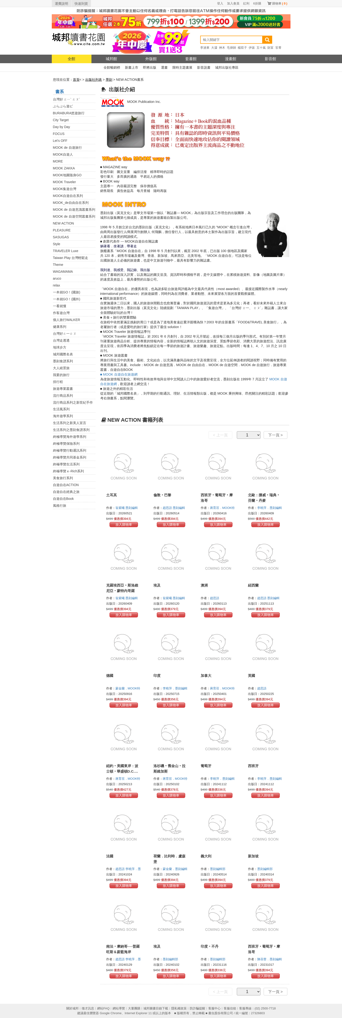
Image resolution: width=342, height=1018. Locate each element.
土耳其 (111, 495)
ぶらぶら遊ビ (63, 106)
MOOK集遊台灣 (64, 189)
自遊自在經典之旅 (66, 492)
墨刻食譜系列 (63, 361)
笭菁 (278, 47)
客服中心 (214, 1008)
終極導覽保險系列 (66, 443)
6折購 (257, 3)
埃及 (157, 585)
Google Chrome (111, 1013)
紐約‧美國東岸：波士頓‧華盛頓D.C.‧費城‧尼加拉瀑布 (122, 771)
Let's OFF (60, 141)
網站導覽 (119, 1008)
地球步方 (59, 347)
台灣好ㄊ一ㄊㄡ (64, 333)
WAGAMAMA (63, 271)
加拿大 (206, 676)
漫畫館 (230, 59)
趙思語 (168, 508)
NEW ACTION (63, 223)
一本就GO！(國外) (66, 299)
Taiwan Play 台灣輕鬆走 (70, 258)
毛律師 (231, 47)
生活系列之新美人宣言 (69, 423)
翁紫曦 (120, 508)
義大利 (206, 856)
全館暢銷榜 (112, 67)
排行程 (58, 382)
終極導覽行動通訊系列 (69, 450)
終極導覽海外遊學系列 (69, 437)
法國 (109, 856)
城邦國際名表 (63, 354)
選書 (164, 67)
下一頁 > (275, 435)
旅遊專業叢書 (63, 389)
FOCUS (59, 134)
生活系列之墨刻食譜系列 (71, 430)
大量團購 (134, 1008)
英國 (251, 676)
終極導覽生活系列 (66, 464)
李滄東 (204, 47)
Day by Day (61, 127)
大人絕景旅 (61, 368)
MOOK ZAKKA (64, 168)
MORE (58, 161)
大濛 (214, 47)
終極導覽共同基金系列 (69, 457)
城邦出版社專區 (226, 67)
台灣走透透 (61, 340)
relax (56, 285)
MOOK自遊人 (63, 154)
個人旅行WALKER (66, 320)
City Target (61, 120)
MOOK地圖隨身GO (67, 175)
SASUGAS (61, 237)
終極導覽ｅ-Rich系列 (68, 471)
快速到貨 (81, 3)
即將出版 (149, 67)
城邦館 (111, 59)
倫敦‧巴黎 (162, 495)
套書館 (191, 59)
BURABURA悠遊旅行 (69, 113)
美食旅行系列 (63, 478)
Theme (58, 265)
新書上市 (131, 67)
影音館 (270, 59)
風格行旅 (59, 505)
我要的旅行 (61, 375)
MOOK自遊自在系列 (68, 196)
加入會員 (233, 3)
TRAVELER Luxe (65, 251)
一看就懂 (59, 306)
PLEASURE (62, 230)
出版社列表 (93, 79)
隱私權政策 (179, 1008)
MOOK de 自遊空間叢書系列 (74, 216)
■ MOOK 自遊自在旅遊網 (119, 374)
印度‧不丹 (209, 946)
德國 (109, 676)
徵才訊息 (88, 1008)
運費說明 (61, 3)
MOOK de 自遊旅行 (67, 147)
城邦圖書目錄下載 (155, 1008)
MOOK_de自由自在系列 (71, 203)
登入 (220, 3)
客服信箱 (230, 1008)
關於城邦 (72, 1008)
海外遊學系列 (63, 416)
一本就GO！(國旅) (66, 292)
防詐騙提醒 (197, 1008)
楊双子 (242, 47)
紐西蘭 (253, 585)
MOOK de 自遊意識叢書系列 (74, 209)
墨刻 (109, 79)
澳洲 (204, 585)
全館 (71, 59)
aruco (57, 278)
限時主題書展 (182, 67)
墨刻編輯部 (218, 869)
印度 (157, 676)
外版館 (151, 59)
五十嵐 (261, 47)
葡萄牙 (206, 766)
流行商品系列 (63, 395)
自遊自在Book (63, 499)
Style (56, 244)
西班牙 (253, 766)
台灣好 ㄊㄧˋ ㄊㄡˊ (66, 99)
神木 (222, 47)
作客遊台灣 (61, 313)
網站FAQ (103, 1008)
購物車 (279, 3)
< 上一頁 (220, 435)
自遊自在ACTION (66, 485)
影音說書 (203, 67)
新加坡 (253, 856)
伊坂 (252, 47)
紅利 (246, 3)
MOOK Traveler (64, 182)
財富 (270, 47)
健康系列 (59, 327)
